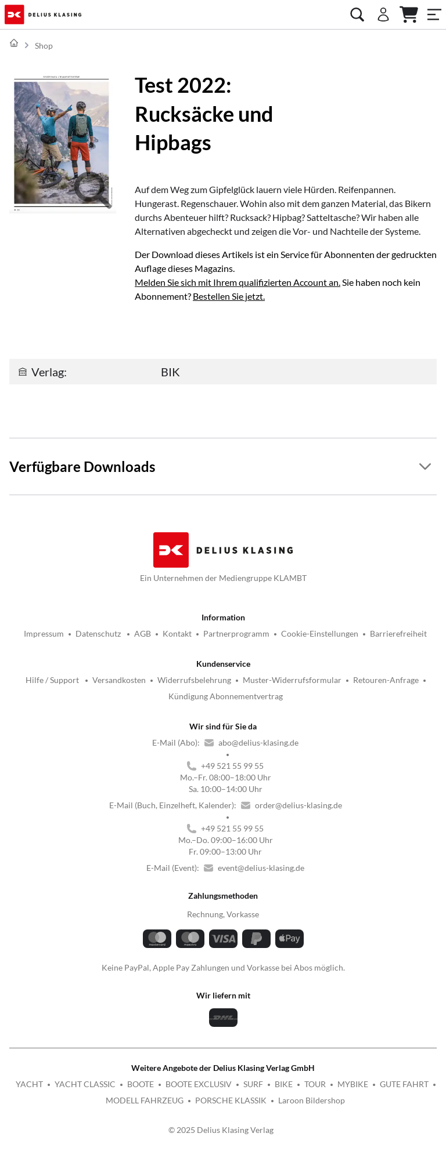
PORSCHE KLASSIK (231, 1100)
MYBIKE (352, 1084)
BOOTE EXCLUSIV (199, 1084)
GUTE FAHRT (404, 1084)
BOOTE (140, 1084)
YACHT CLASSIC (85, 1084)
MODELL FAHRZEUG (145, 1100)
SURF (253, 1084)
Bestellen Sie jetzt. (229, 296)
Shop (44, 45)
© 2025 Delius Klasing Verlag (221, 1130)
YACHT (29, 1084)
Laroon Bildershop (311, 1100)
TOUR (315, 1084)
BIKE (284, 1084)
